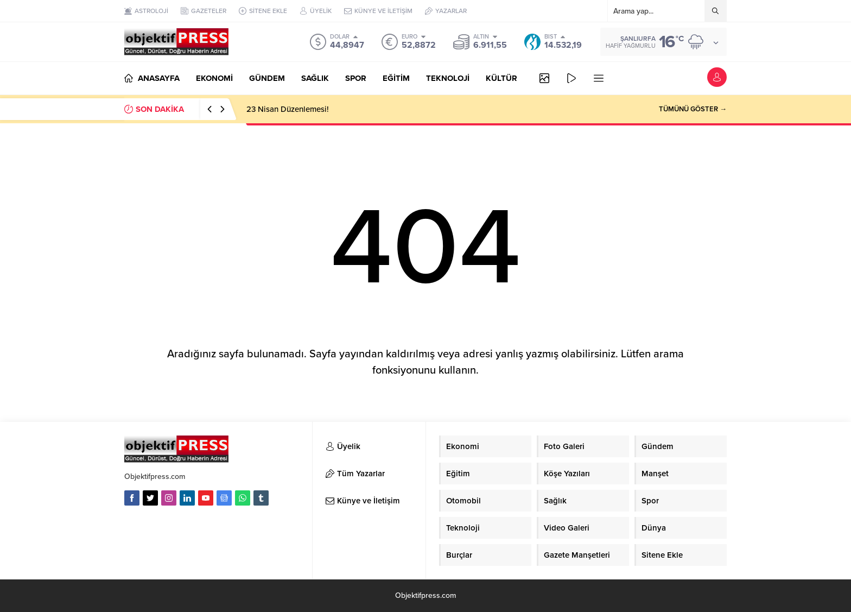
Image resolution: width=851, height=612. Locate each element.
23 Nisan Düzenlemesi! (287, 109)
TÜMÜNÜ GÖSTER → (693, 109)
